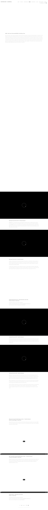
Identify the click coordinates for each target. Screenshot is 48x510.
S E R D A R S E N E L (6, 1)
